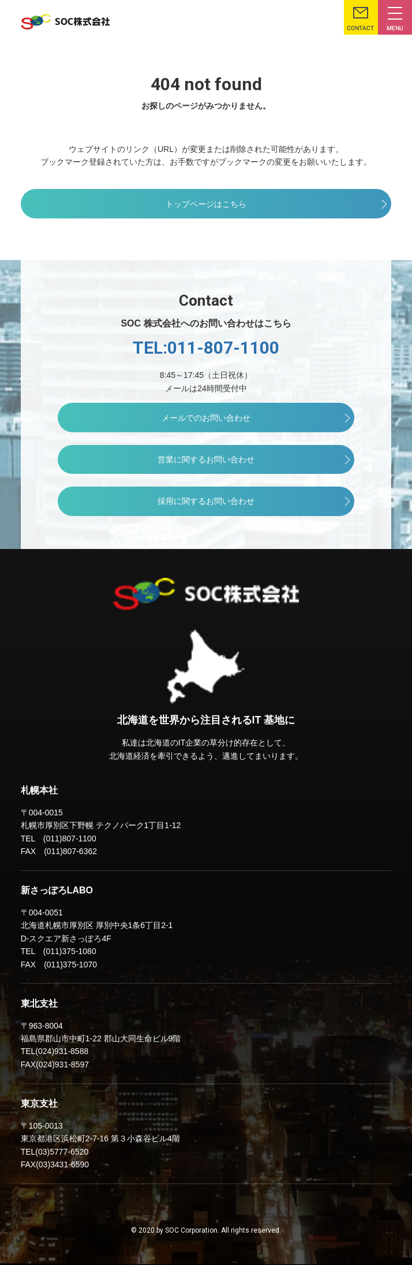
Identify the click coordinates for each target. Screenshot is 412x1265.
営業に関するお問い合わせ (206, 459)
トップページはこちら (206, 204)
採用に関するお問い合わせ (206, 501)
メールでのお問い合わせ (206, 417)
